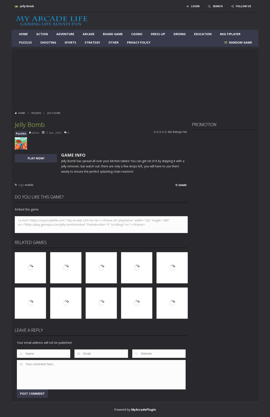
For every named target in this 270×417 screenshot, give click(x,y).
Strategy (92, 42)
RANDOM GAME (240, 42)
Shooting (48, 42)
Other (113, 42)
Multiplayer (230, 34)
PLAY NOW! (36, 158)
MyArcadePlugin (143, 410)
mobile (29, 185)
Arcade (88, 34)
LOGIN (195, 6)
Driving (180, 34)
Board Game (113, 34)
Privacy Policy (138, 42)
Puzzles (25, 42)
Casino (136, 34)
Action (42, 34)
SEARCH (218, 6)
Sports (70, 42)
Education (203, 34)
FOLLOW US (243, 6)
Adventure (65, 34)
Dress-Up (158, 34)
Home (23, 34)
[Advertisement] (135, 78)
